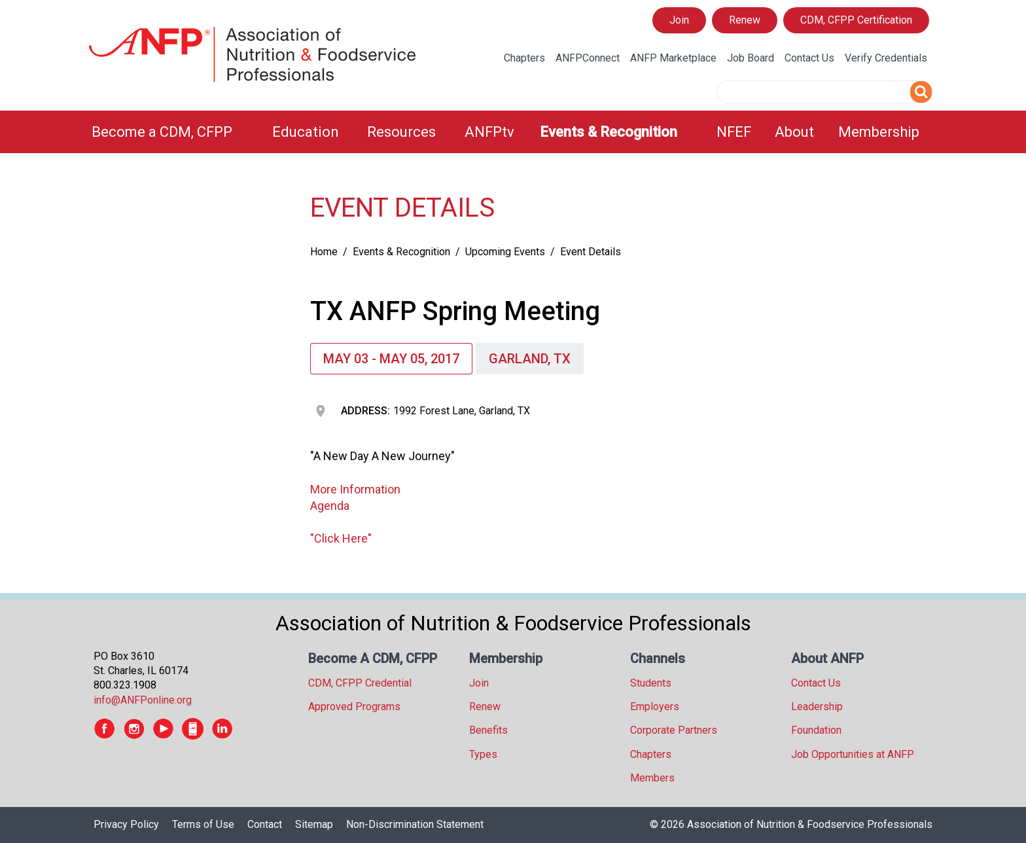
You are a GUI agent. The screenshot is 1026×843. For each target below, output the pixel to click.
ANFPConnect (588, 58)
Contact (264, 824)
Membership (878, 132)
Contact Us (809, 58)
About (794, 132)
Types (483, 754)
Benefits (488, 730)
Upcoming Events (505, 251)
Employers (654, 706)
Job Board (750, 58)
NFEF (733, 132)
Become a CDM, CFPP (162, 132)
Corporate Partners (673, 730)
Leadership (817, 706)
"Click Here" (341, 538)
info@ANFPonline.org (143, 700)
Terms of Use (203, 824)
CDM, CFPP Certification (856, 20)
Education (305, 132)
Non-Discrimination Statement (415, 824)
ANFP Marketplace (673, 58)
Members (652, 778)
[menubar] (513, 132)
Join (679, 20)
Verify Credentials (886, 58)
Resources (401, 132)
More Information (355, 489)
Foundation (816, 730)
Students (650, 683)
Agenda (329, 505)
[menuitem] (174, 132)
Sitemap (314, 824)
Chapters (524, 58)
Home (324, 251)
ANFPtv (489, 132)
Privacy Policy (126, 824)
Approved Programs (354, 706)
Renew (744, 20)
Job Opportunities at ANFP (852, 754)
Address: (365, 410)
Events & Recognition (608, 132)
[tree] (188, 193)
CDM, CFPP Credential (360, 683)
